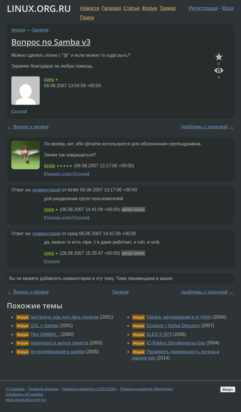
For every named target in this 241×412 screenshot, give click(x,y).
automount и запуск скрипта (59, 342)
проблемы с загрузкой (204, 126)
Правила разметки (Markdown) (146, 389)
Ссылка (19, 111)
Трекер (168, 8)
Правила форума (43, 389)
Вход (228, 8)
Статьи (131, 8)
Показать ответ (58, 174)
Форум (149, 8)
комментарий (47, 189)
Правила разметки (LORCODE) (89, 389)
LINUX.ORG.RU (39, 8)
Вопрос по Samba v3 (51, 41)
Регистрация (203, 8)
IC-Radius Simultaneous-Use (175, 342)
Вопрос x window (31, 126)
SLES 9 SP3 (159, 334)
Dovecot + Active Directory (173, 325)
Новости (89, 8)
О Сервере (15, 389)
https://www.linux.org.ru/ (26, 400)
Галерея (111, 8)
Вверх (228, 389)
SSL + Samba (44, 325)
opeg (49, 79)
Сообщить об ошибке (24, 394)
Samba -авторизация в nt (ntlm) (179, 317)
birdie (49, 165)
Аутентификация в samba (57, 351)
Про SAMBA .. (44, 334)
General (40, 30)
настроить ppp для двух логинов (64, 317)
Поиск (87, 17)
